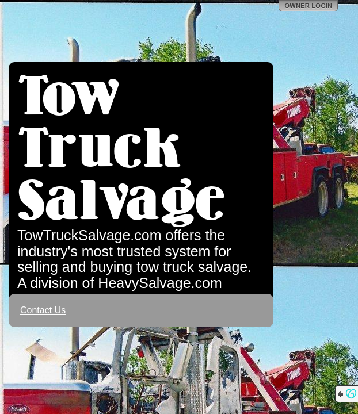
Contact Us (43, 310)
